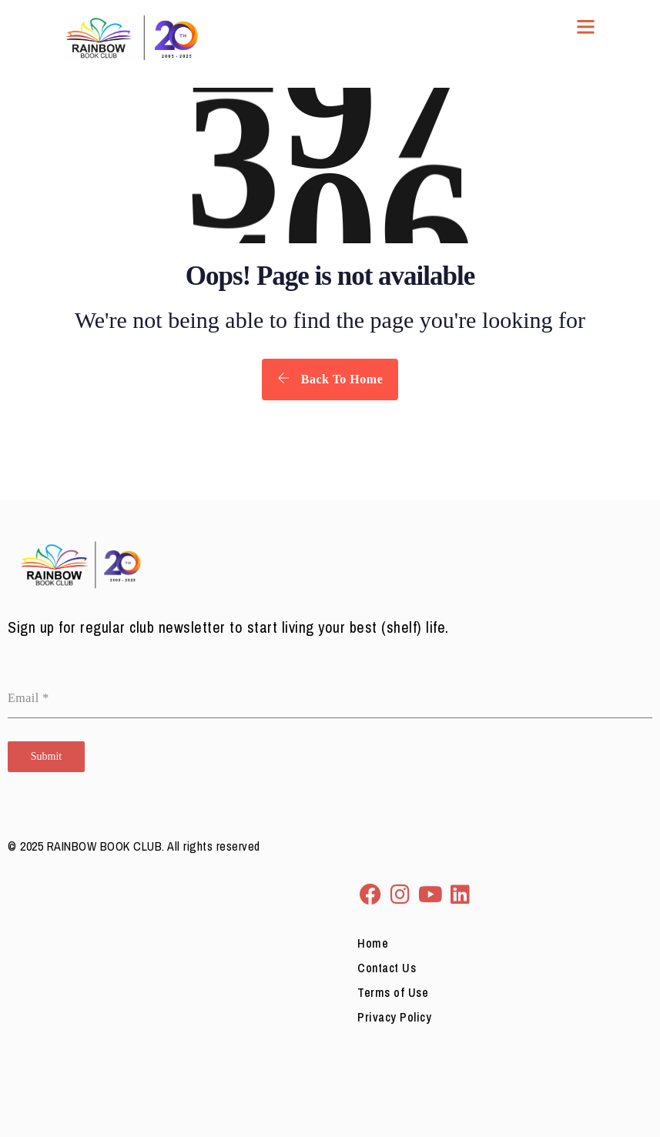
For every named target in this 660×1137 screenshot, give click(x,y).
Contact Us (386, 967)
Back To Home (330, 379)
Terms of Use (392, 992)
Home (372, 943)
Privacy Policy (394, 1016)
